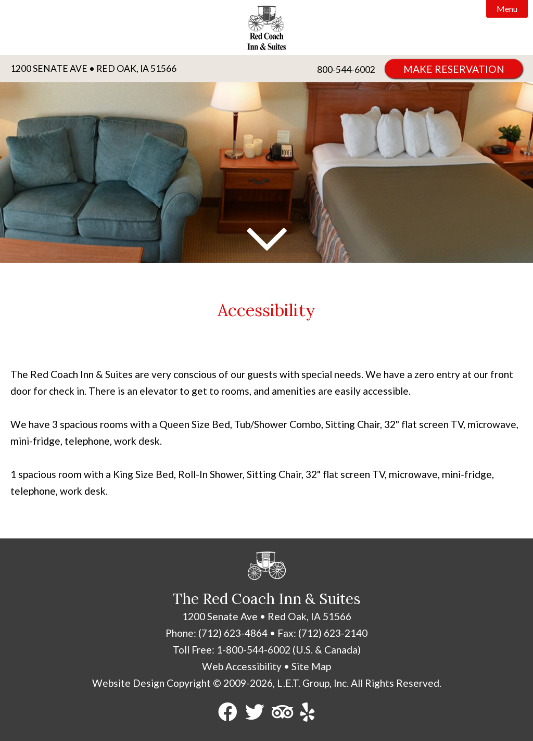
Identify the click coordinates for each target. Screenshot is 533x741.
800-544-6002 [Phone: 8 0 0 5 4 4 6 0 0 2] (346, 69)
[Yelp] (307, 712)
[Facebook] (228, 712)
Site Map (311, 666)
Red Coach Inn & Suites (266, 27)
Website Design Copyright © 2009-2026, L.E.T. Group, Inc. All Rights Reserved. (266, 683)
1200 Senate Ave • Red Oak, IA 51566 (93, 68)
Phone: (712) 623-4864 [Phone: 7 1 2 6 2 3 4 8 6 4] (217, 633)
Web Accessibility (242, 666)
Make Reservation (453, 69)
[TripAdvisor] (282, 712)
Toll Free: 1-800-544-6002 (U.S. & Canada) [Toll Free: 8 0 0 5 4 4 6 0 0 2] (267, 650)
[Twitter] (254, 712)
